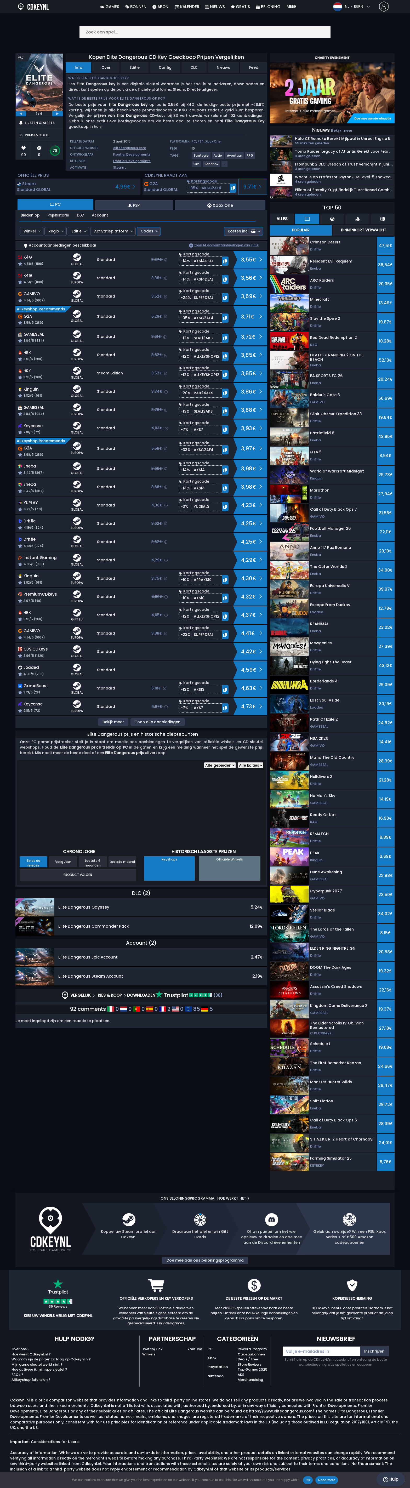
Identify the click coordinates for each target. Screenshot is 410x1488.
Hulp (390, 1479)
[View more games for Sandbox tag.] (212, 166)
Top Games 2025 (252, 1369)
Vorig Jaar (63, 861)
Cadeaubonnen (251, 1354)
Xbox (212, 1357)
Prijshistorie (58, 215)
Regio (53, 231)
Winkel (30, 231)
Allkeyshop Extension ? (31, 1379)
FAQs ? (17, 1374)
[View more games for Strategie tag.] (201, 157)
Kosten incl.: (241, 231)
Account (100, 215)
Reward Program (252, 1349)
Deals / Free (248, 1359)
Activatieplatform (111, 231)
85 (192, 1009)
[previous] (21, 113)
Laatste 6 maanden (93, 862)
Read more (326, 1480)
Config (165, 67)
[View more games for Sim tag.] (197, 166)
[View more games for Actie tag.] (218, 157)
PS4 (201, 141)
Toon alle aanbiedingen (157, 722)
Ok (308, 1480)
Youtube (194, 1349)
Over (106, 67)
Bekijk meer (113, 722)
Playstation (218, 1366)
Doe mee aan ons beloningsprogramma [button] (205, 1260)
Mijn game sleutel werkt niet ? (37, 1364)
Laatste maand (122, 861)
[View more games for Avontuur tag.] (234, 157)
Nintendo (216, 1375)
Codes (147, 231)
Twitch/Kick (152, 1349)
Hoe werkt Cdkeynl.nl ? (31, 1354)
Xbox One (213, 141)
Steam (118, 167)
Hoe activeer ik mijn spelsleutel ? (39, 1369)
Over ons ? (21, 1349)
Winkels (148, 1354)
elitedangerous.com (129, 148)
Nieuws (223, 67)
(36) (189, 995)
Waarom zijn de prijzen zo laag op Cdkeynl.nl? (51, 1359)
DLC (194, 67)
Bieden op (30, 215)
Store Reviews (249, 1364)
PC (210, 1349)
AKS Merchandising (250, 1377)
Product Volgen (78, 875)
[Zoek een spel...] (205, 32)
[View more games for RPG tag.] (250, 157)
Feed (253, 67)
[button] (211, 188)
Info (78, 67)
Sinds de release (33, 862)
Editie (135, 67)
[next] (57, 113)
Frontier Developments (132, 154)
